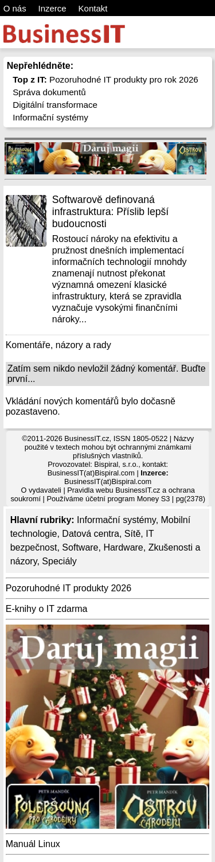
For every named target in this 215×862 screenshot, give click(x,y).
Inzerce (52, 8)
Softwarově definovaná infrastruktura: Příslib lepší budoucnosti (110, 211)
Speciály (59, 561)
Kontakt (93, 8)
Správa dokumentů (49, 92)
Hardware (123, 547)
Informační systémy (50, 117)
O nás (14, 8)
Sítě (132, 534)
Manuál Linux (33, 844)
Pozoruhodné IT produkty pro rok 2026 (105, 79)
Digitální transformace (55, 105)
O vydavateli (41, 490)
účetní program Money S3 (127, 498)
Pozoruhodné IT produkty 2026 (68, 588)
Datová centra (90, 534)
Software (80, 547)
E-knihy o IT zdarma (47, 609)
